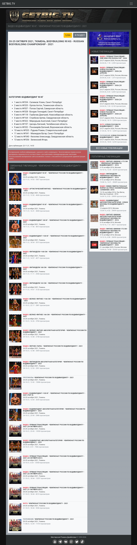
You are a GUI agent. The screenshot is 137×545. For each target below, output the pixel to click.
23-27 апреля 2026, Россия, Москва (113, 60)
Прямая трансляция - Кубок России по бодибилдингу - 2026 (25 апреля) (113, 84)
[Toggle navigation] (131, 3)
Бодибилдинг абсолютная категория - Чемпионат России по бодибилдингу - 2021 (54, 410)
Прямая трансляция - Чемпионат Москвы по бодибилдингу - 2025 (113, 243)
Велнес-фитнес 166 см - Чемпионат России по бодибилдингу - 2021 (54, 315)
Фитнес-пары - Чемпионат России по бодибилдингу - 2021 (56, 346)
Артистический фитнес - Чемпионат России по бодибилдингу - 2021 (55, 190)
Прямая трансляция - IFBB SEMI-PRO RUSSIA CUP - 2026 (113, 57)
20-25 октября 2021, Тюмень (34, 177)
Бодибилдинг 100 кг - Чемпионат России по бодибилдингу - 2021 (53, 221)
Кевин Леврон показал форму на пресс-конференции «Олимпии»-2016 (114, 188)
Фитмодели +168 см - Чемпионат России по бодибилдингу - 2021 (53, 252)
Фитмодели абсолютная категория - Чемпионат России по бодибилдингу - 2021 (53, 363)
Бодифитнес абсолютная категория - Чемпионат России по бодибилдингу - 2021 (53, 441)
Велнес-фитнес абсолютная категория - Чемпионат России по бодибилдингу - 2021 (55, 331)
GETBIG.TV (8, 3)
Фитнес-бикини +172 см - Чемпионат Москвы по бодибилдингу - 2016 (114, 163)
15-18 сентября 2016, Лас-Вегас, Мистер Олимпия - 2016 (112, 193)
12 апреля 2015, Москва (109, 208)
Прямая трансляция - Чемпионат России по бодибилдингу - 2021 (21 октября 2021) (53, 488)
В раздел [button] (80, 35)
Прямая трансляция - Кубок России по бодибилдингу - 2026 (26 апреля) (113, 70)
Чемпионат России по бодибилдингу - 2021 (54, 377)
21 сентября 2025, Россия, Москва (113, 247)
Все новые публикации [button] (109, 148)
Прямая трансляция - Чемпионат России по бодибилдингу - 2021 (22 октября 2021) (53, 473)
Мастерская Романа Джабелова (63, 537)
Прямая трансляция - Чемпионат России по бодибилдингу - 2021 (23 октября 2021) (53, 457)
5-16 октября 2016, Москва (110, 167)
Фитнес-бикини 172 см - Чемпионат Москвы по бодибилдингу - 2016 (114, 230)
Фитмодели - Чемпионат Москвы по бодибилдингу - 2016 (110, 175)
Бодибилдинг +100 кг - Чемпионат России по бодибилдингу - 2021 (54, 237)
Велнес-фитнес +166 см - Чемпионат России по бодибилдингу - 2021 (54, 300)
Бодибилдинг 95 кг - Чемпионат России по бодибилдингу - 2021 (53, 205)
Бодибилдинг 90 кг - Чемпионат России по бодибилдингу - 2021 (53, 174)
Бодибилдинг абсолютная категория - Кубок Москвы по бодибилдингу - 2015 (114, 203)
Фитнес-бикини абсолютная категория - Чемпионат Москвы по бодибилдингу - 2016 (111, 217)
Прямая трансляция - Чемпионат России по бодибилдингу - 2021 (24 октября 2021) (53, 425)
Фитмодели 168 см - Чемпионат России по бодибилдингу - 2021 (53, 268)
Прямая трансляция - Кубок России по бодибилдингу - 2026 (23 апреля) (113, 113)
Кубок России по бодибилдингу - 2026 (110, 125)
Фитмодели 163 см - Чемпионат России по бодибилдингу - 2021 (53, 284)
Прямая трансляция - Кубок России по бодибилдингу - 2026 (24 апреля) (113, 98)
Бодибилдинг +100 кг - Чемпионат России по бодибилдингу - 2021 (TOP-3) (54, 394)
